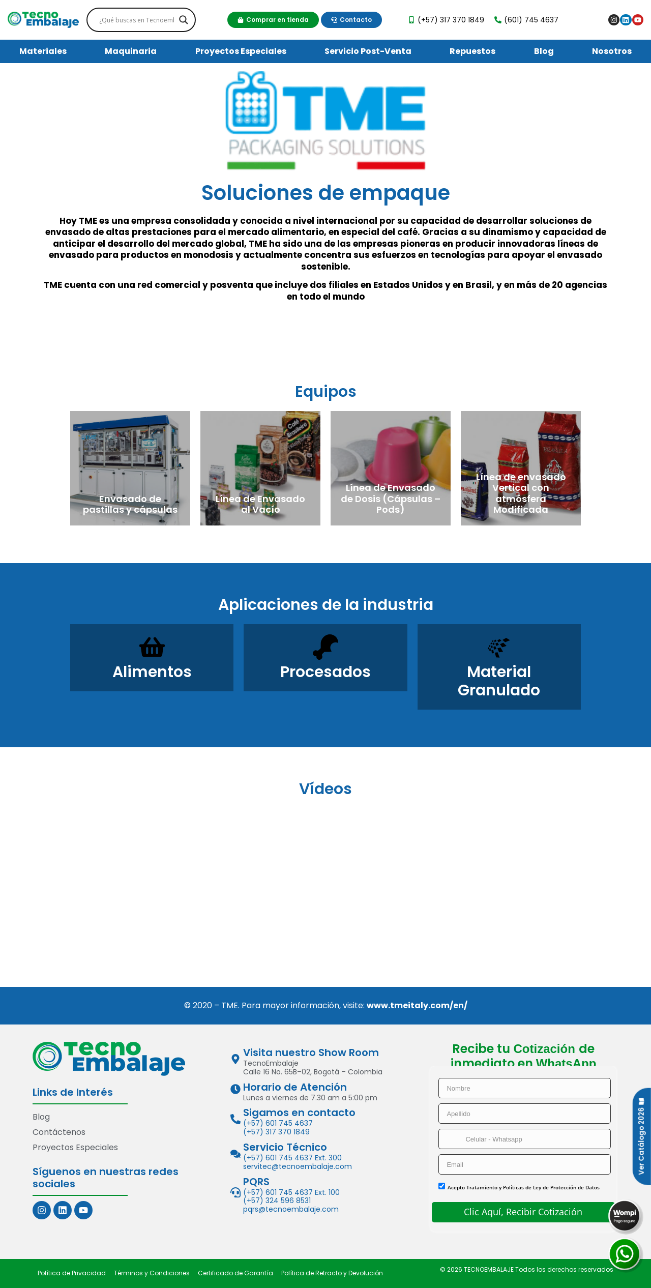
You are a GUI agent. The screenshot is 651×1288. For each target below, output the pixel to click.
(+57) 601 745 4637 (278, 1124)
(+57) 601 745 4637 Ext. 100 (291, 1192)
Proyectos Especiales (240, 51)
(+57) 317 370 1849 (276, 1132)
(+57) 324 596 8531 (277, 1201)
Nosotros (612, 51)
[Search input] (136, 20)
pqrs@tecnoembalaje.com (291, 1209)
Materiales (43, 51)
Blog (544, 51)
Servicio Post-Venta (367, 51)
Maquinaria (131, 51)
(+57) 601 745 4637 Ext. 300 (292, 1158)
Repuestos (472, 51)
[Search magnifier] (183, 20)
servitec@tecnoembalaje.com (297, 1166)
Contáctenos (59, 1132)
